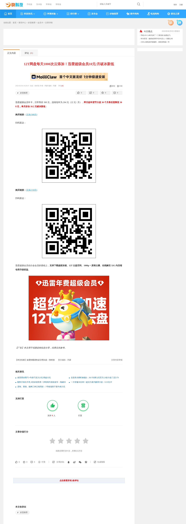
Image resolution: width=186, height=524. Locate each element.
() (62, 86)
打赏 (43, 462)
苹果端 (49, 4)
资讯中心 (22, 23)
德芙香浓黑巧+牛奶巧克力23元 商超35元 (34, 378)
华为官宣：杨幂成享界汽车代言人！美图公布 (157, 39)
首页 (8, 13)
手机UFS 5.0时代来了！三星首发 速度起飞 (155, 35)
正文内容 (11, 53)
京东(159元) (31, 190)
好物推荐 (112, 13)
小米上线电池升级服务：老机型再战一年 (155, 42)
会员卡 (40, 23)
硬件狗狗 (132, 13)
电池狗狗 (153, 13)
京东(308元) (31, 114)
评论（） (29, 53)
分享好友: (60, 462)
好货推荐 (31, 23)
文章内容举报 (116, 360)
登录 (175, 5)
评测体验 (50, 13)
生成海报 (101, 462)
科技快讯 (27, 13)
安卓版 (39, 4)
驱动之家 (173, 13)
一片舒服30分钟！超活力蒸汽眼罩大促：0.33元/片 (91, 382)
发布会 (93, 13)
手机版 (29, 4)
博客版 (58, 4)
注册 (181, 5)
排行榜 (73, 13)
